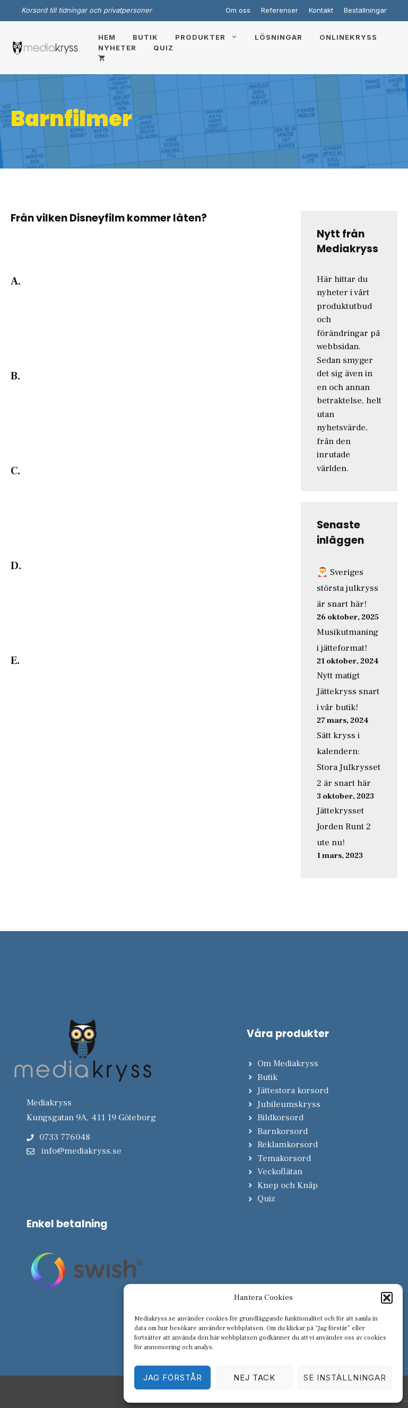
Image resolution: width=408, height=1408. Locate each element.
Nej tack (254, 1377)
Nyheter (117, 47)
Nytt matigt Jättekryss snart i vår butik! (348, 691)
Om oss (237, 10)
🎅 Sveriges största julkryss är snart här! (347, 588)
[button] (386, 1297)
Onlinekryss (348, 37)
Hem (107, 37)
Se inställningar (344, 1377)
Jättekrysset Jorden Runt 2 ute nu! (344, 826)
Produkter (210, 37)
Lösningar (278, 37)
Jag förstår (172, 1377)
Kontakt (321, 10)
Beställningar (365, 10)
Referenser (279, 10)
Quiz (163, 47)
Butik (145, 37)
